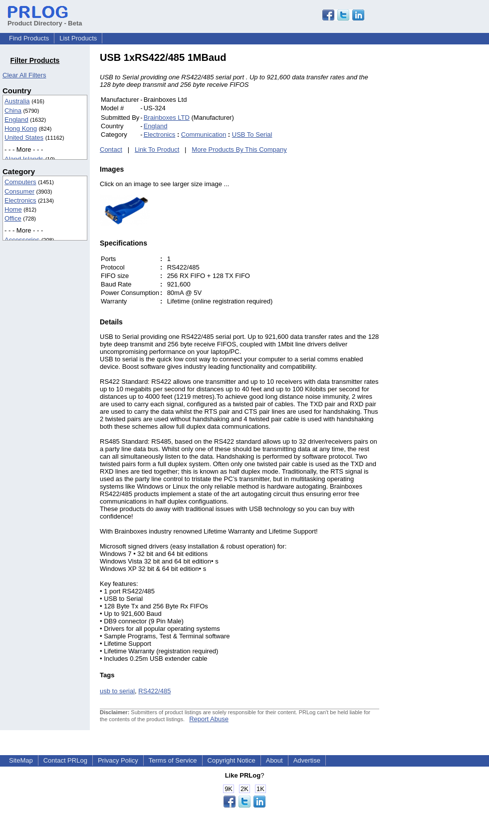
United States (23, 137)
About (274, 760)
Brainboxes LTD (167, 117)
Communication (203, 134)
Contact (111, 149)
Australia (17, 101)
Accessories (21, 240)
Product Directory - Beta (44, 19)
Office (12, 218)
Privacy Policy (118, 760)
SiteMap (21, 760)
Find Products (29, 38)
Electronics (20, 200)
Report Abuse (209, 719)
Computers (20, 182)
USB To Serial (252, 134)
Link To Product (157, 149)
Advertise (306, 760)
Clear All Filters (24, 75)
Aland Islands (23, 159)
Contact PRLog (65, 760)
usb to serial (117, 691)
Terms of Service (173, 760)
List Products (78, 38)
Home (13, 209)
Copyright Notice (231, 760)
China (12, 110)
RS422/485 (154, 691)
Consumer (19, 191)
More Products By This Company (239, 149)
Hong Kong (20, 128)
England (16, 119)
